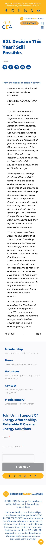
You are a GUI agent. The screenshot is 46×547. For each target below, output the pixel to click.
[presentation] (18, 458)
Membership (14, 349)
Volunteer (12, 371)
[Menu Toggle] (42, 28)
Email (5, 437)
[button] (4, 67)
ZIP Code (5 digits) (11, 446)
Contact (10, 385)
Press (9, 360)
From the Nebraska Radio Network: (21, 83)
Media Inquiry (15, 399)
